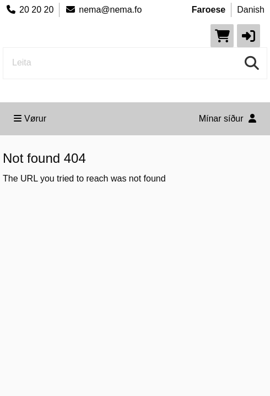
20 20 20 (29, 9)
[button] (248, 35)
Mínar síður (227, 118)
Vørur (30, 118)
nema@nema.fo (103, 9)
